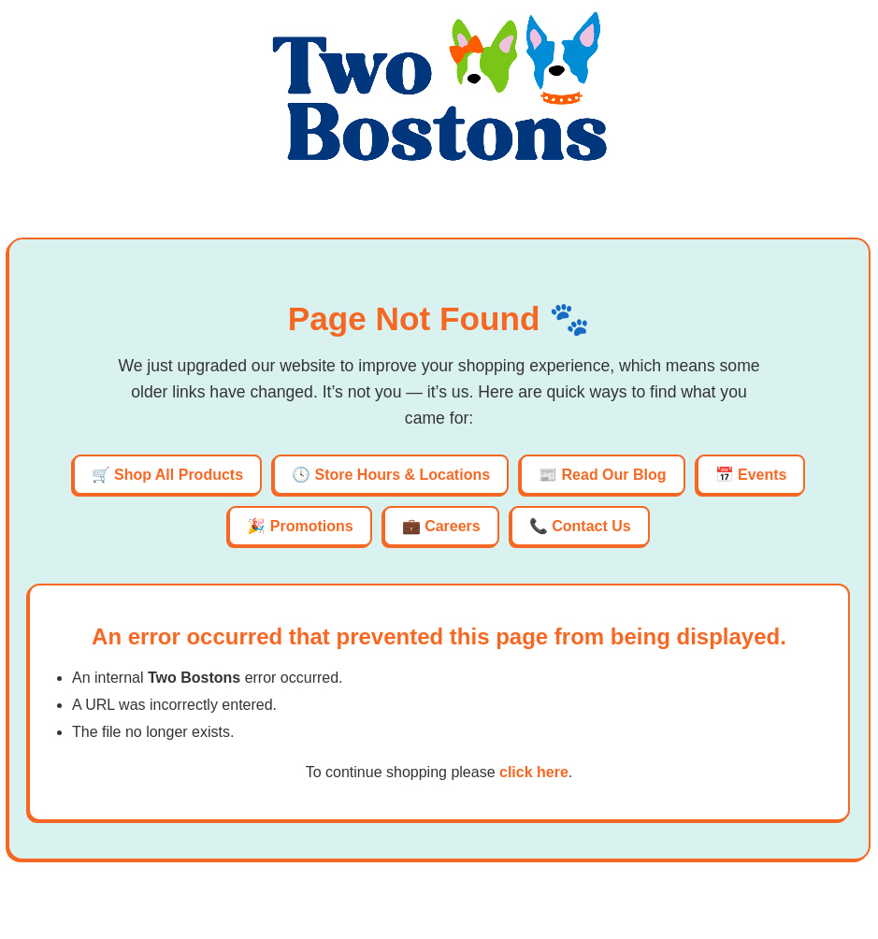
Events (762, 475)
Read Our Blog (614, 475)
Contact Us (591, 526)
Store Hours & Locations (403, 475)
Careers (453, 526)
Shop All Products (178, 475)
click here (534, 772)
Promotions (311, 526)
